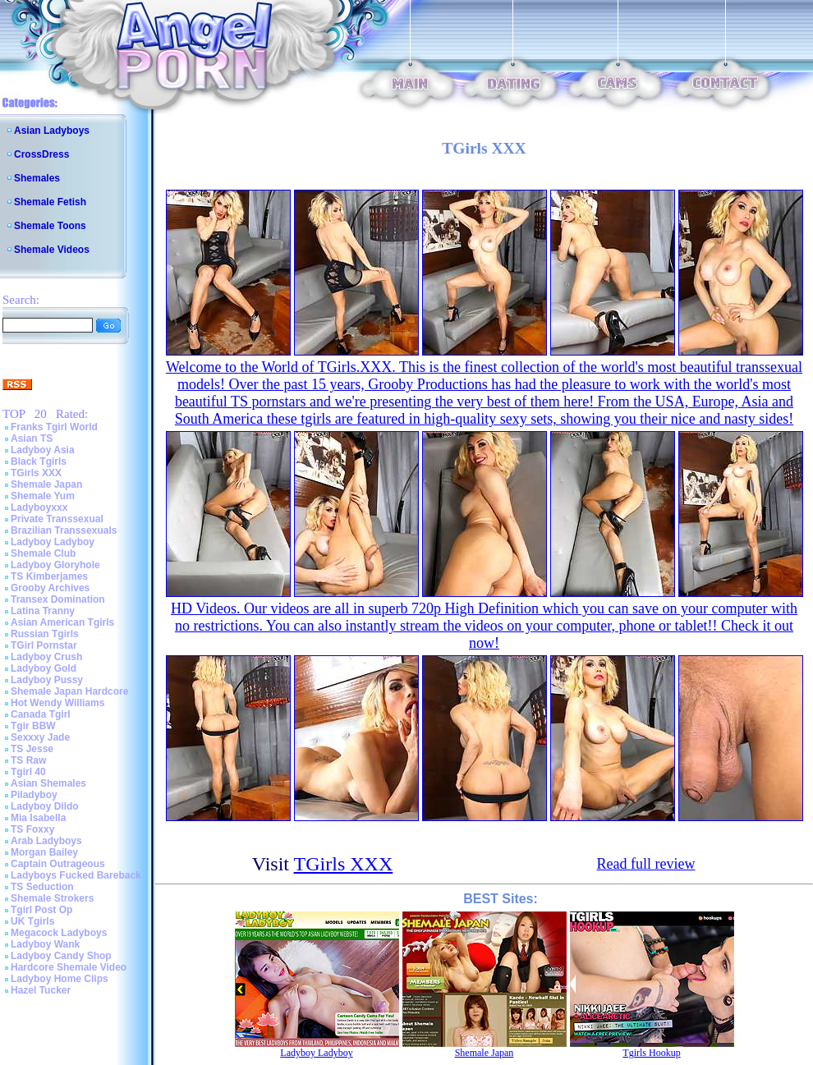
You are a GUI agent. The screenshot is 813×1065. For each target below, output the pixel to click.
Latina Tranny (43, 611)
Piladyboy (34, 795)
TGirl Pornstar (44, 645)
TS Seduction (42, 887)
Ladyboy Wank (45, 944)
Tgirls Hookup (651, 1052)
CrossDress (41, 154)
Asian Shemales (48, 783)
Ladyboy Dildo (45, 806)
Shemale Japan (46, 484)
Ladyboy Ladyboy (52, 542)
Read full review (646, 864)
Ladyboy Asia (43, 450)
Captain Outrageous (58, 864)
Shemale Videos (52, 249)
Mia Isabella (38, 818)
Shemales (37, 178)
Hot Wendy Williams (57, 703)
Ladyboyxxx (39, 507)
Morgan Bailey (44, 852)
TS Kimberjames (49, 576)
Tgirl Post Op (41, 910)
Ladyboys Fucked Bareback (76, 875)
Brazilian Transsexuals (64, 530)
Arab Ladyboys (46, 841)
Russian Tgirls (45, 634)
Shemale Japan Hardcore (69, 691)
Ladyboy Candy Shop (61, 956)
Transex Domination (58, 599)
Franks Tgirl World (54, 427)
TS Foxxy (32, 829)
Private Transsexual (57, 519)
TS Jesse (32, 749)
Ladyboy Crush (46, 657)
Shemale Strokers (52, 898)
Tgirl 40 (28, 772)
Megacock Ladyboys (59, 933)
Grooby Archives (50, 588)
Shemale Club (43, 553)
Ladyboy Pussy (47, 680)
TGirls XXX (36, 473)
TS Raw (28, 760)
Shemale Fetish (50, 202)
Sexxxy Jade (40, 737)
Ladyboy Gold (43, 668)
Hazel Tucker (41, 990)
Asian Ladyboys (52, 130)
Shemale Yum (43, 496)
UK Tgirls (32, 921)
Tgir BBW (33, 726)
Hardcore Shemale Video (68, 967)
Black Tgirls (39, 461)
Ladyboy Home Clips (59, 979)
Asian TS (32, 438)
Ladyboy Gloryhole (55, 565)
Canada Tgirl (41, 714)
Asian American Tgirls (62, 622)
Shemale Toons (50, 226)
